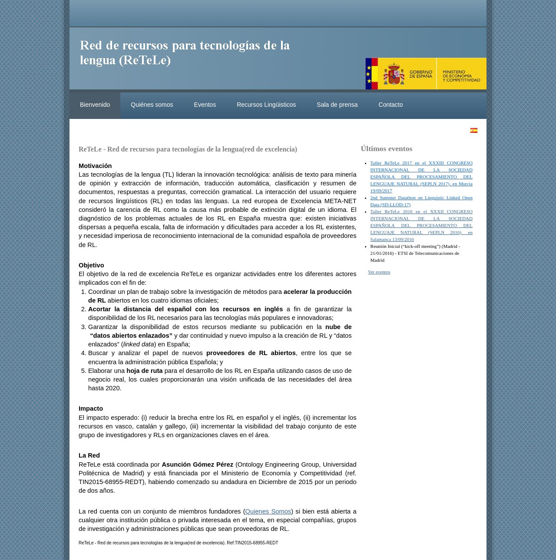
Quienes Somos (268, 511)
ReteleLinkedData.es (189, 60)
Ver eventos (379, 271)
